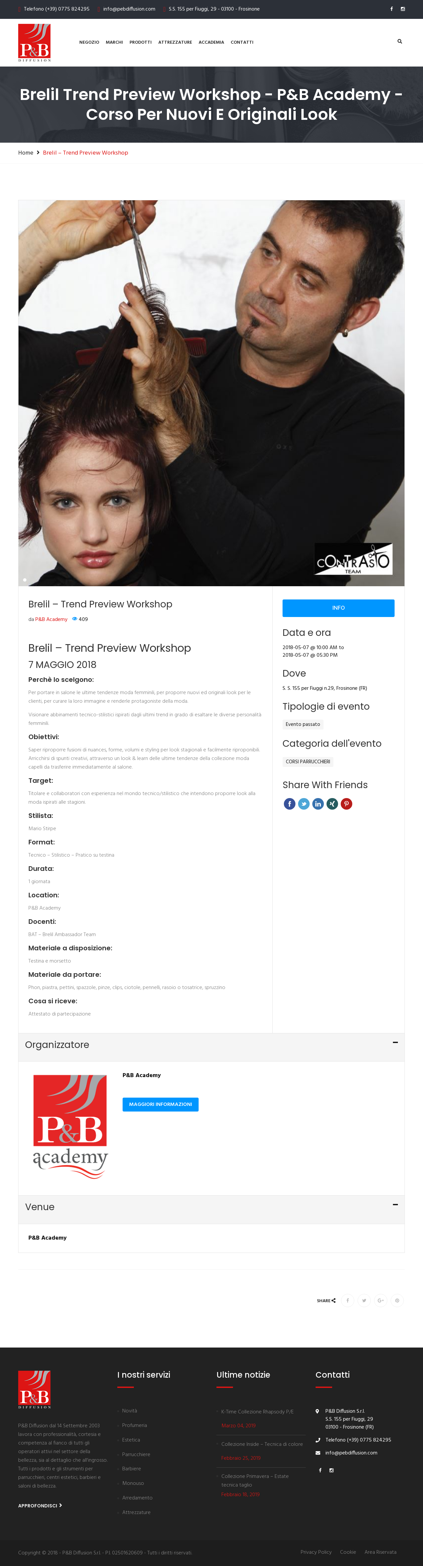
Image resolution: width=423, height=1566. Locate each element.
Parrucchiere (136, 1455)
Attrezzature (175, 42)
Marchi (114, 42)
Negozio (89, 42)
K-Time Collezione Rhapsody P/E (257, 1412)
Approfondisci (40, 1505)
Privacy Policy (316, 1552)
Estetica (131, 1441)
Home (25, 153)
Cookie (348, 1552)
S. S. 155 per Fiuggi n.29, (309, 761)
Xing (332, 876)
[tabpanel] (211, 466)
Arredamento (137, 1498)
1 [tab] (24, 652)
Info (338, 680)
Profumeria (134, 1426)
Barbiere (131, 1469)
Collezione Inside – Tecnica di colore (262, 1444)
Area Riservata (381, 1552)
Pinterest (346, 876)
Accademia (211, 42)
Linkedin (318, 876)
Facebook (289, 876)
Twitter (304, 876)
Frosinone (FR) (351, 761)
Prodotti (141, 42)
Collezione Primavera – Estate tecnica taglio (255, 1481)
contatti (242, 42)
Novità (129, 1411)
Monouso (133, 1484)
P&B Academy (51, 692)
